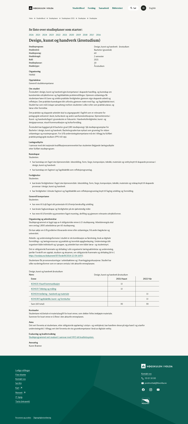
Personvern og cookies (23, 417)
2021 (65, 34)
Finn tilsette (20, 374)
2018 (85, 34)
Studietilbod (79, 8)
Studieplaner (53, 18)
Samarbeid (104, 8)
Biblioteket (117, 8)
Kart (17, 387)
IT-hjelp (18, 397)
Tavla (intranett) (22, 401)
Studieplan (82, 18)
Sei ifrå (18, 383)
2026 (31, 34)
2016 (98, 34)
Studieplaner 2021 (68, 18)
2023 (51, 34)
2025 (38, 34)
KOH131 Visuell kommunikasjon (45, 283)
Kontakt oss (146, 374)
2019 (78, 34)
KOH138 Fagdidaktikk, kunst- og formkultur (50, 298)
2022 (58, 34)
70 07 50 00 (150, 378)
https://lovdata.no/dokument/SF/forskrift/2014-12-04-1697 (55, 255)
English (152, 8)
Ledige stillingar (22, 370)
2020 (71, 34)
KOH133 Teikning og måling (43, 288)
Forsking (91, 8)
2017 (92, 34)
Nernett (18, 392)
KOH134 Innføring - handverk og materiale (50, 293)
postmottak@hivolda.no (156, 383)
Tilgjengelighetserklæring (42, 417)
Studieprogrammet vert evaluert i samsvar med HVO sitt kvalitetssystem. (61, 337)
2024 (44, 34)
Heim (31, 18)
